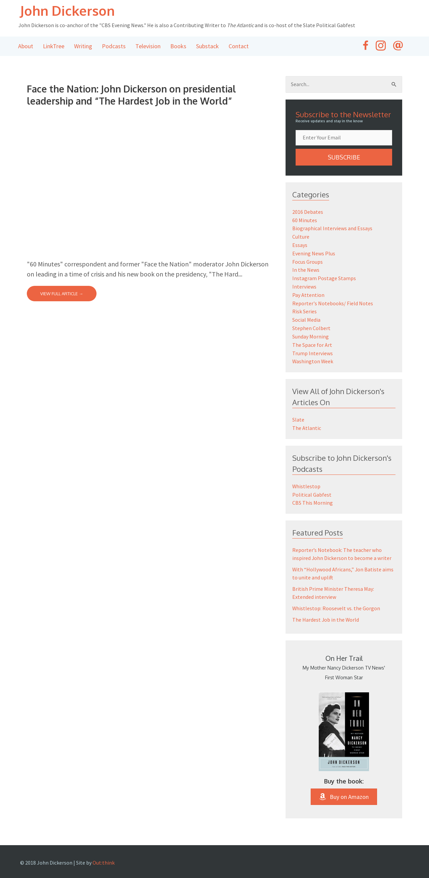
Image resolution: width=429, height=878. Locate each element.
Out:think (104, 856)
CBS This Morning (312, 497)
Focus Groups (307, 260)
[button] (344, 157)
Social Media (306, 316)
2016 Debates (307, 212)
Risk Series (304, 308)
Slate (298, 415)
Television (148, 46)
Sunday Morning (310, 332)
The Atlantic (306, 423)
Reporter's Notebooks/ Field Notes (332, 300)
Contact (239, 46)
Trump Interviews (312, 349)
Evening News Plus (313, 252)
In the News (305, 268)
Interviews (304, 284)
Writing (83, 46)
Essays (299, 244)
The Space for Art (312, 340)
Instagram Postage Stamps (324, 276)
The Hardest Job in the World (326, 613)
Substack (207, 46)
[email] (344, 138)
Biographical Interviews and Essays (332, 228)
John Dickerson (68, 10)
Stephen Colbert (311, 324)
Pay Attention (308, 292)
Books (178, 46)
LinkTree (53, 46)
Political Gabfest (311, 489)
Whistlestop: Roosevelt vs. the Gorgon (336, 602)
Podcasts (114, 46)
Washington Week (313, 357)
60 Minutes (304, 220)
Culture (300, 236)
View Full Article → (61, 294)
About (25, 46)
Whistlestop (306, 481)
